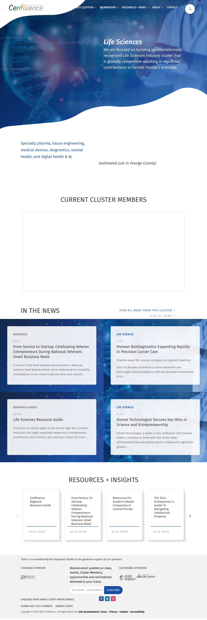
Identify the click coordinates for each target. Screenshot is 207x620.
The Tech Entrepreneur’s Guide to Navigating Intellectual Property (164, 507)
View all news (161, 315)
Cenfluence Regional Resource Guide (40, 501)
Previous (17, 515)
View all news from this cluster (145, 310)
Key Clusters (85, 7)
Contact (172, 7)
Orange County (64, 606)
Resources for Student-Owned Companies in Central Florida (123, 503)
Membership (108, 7)
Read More (37, 531)
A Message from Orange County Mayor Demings (47, 599)
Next (189, 515)
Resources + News (134, 7)
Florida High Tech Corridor (36, 606)
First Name (75, 590)
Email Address (95, 590)
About (156, 7)
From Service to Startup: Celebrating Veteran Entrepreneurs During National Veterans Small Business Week (51, 351)
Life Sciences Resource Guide (38, 419)
